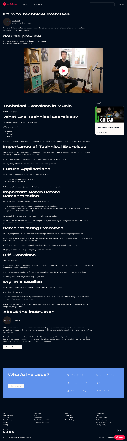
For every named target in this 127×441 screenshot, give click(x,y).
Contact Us (69, 417)
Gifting (5, 425)
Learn (25, 4)
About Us (68, 415)
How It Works (8, 415)
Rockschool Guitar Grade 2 (109, 128)
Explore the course (12, 347)
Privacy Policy (101, 425)
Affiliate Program (71, 420)
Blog (35, 415)
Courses (6, 417)
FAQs (97, 415)
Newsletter (38, 417)
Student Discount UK (41, 420)
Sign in (121, 4)
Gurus (5, 422)
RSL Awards (16, 21)
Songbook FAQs (101, 417)
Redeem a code (101, 420)
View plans (38, 4)
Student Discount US (41, 422)
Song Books (7, 420)
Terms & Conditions (103, 422)
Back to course (16, 386)
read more (47, 341)
